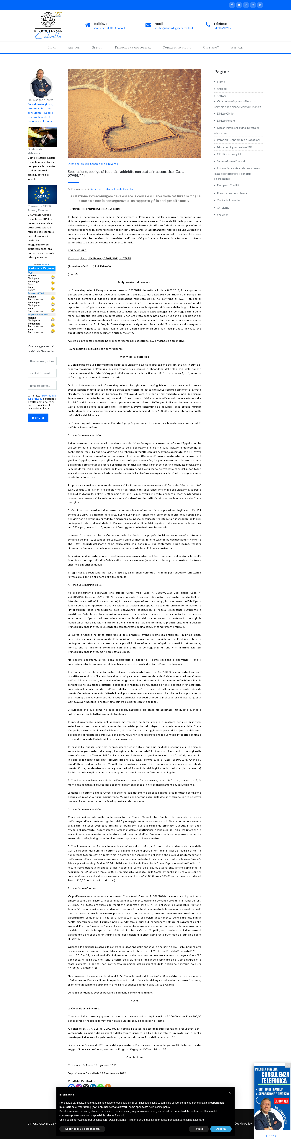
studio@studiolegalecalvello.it (173, 28)
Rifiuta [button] (199, 1128)
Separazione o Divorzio (231, 161)
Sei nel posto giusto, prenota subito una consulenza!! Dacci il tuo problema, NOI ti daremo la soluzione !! (41, 113)
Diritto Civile (225, 113)
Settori (97, 47)
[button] (230, 1093)
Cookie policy (243, 1123)
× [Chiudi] (288, 1065)
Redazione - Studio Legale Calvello (111, 188)
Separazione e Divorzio (104, 163)
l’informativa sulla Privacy (42, 397)
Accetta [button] (221, 1128)
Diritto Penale (226, 120)
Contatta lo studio (177, 47)
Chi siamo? (211, 47)
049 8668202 (222, 28)
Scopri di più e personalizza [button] (82, 1128)
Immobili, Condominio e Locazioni (238, 139)
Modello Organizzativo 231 (234, 147)
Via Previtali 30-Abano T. (110, 28)
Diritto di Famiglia (79, 163)
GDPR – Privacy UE (229, 154)
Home (52, 47)
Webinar (236, 47)
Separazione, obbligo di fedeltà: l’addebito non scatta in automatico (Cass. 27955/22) (126, 173)
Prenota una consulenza (133, 47)
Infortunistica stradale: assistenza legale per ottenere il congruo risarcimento (237, 173)
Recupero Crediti (228, 185)
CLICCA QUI (272, 1136)
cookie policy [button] (162, 1106)
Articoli (74, 47)
